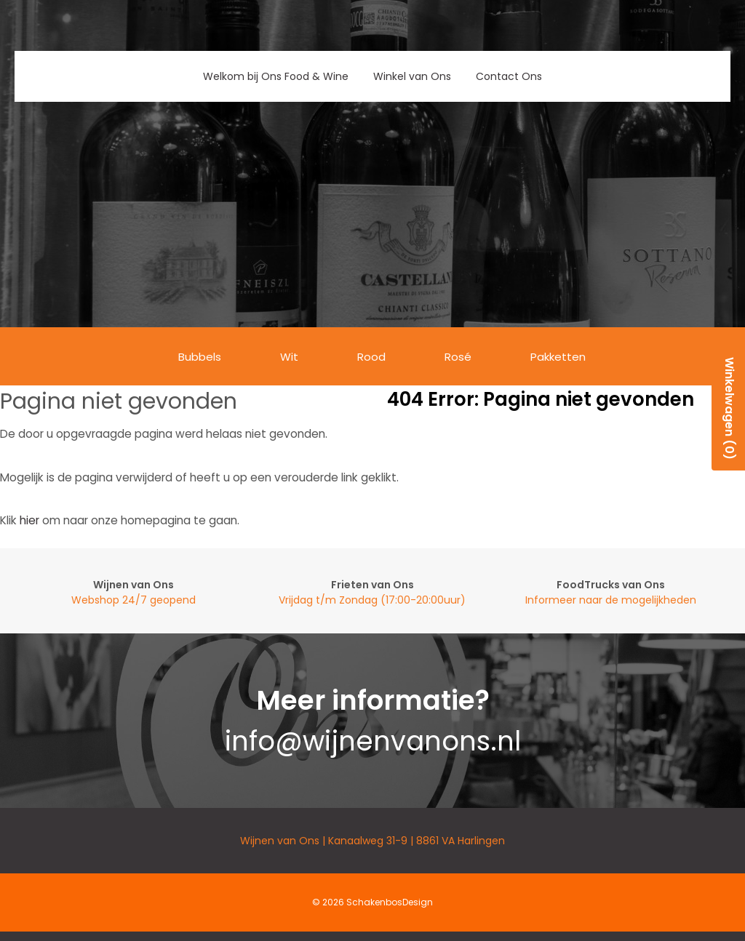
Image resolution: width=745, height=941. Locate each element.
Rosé (458, 356)
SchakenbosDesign (389, 902)
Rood (371, 356)
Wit (289, 356)
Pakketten (558, 356)
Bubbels (199, 356)
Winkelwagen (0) (729, 408)
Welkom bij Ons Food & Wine (275, 76)
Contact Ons (509, 76)
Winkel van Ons (412, 76)
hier (29, 520)
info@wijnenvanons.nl (373, 741)
